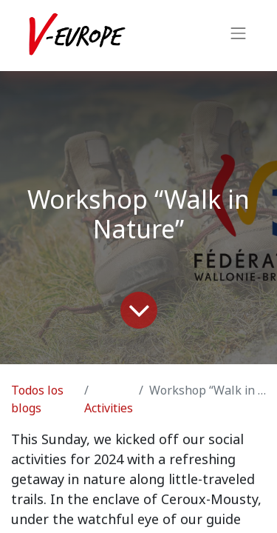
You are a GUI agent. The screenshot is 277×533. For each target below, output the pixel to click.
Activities (108, 408)
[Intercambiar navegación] (238, 35)
